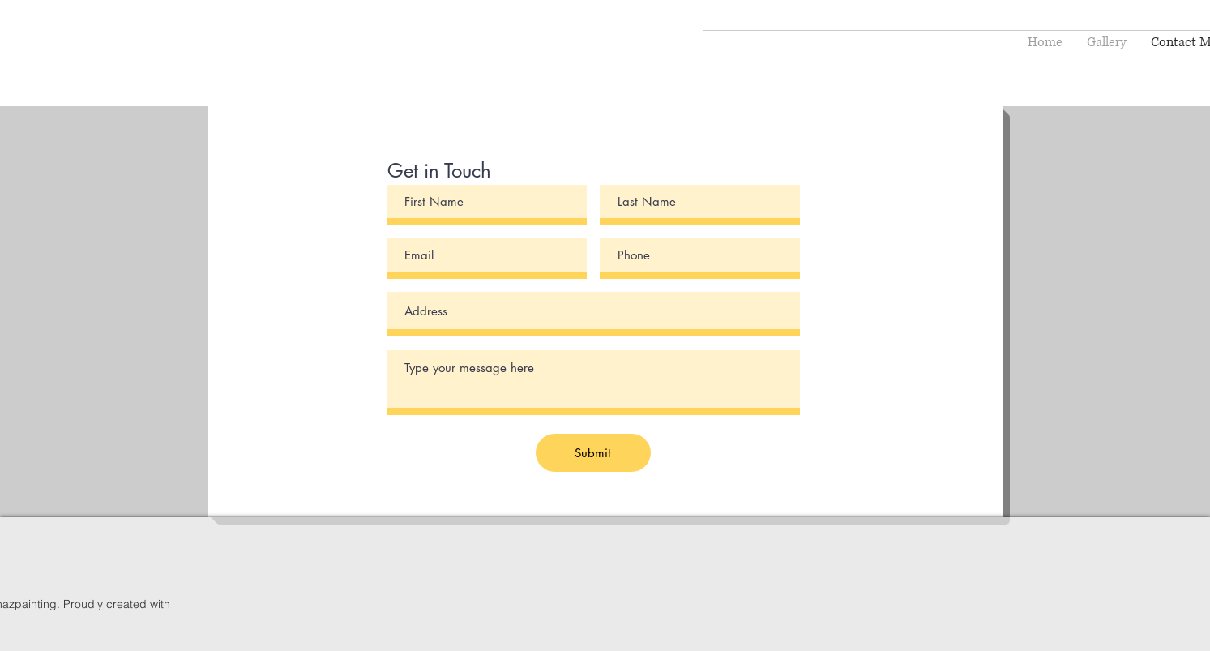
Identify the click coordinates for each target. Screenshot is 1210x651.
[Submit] (593, 453)
